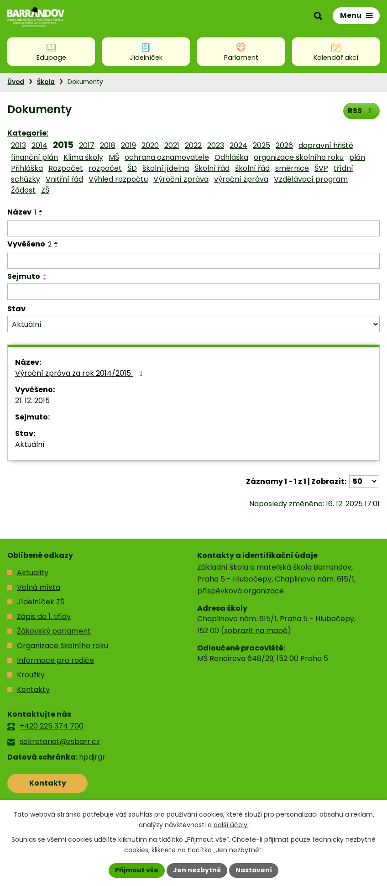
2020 (150, 145)
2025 (261, 145)
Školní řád (212, 168)
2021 (171, 145)
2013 (18, 145)
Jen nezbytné (197, 870)
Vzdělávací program (311, 179)
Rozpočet (65, 168)
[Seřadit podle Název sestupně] (41, 214)
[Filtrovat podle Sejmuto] (193, 291)
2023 (215, 145)
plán (357, 157)
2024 (238, 145)
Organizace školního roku (62, 645)
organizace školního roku (299, 157)
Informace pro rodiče (55, 660)
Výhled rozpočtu (118, 179)
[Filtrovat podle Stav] (193, 324)
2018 (107, 145)
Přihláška (27, 168)
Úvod (15, 82)
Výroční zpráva (181, 179)
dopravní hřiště (325, 145)
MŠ (114, 157)
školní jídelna (165, 168)
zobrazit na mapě (256, 630)
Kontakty (33, 689)
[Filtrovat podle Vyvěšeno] (193, 261)
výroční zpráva (241, 179)
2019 (128, 145)
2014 (39, 145)
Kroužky (31, 675)
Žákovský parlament (54, 631)
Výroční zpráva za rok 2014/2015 (80, 373)
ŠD (132, 168)
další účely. (231, 824)
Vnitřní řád (64, 179)
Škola (46, 82)
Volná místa (38, 587)
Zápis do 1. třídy (44, 616)
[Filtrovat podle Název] (193, 228)
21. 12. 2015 (32, 400)
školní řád (252, 168)
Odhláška (231, 157)
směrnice (292, 168)
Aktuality (32, 572)
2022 (193, 145)
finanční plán (34, 157)
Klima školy (83, 157)
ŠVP (321, 168)
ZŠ (45, 190)
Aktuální (30, 444)
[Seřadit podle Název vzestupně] (41, 211)
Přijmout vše (136, 870)
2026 (284, 145)
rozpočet (105, 168)
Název (21, 212)
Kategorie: (27, 133)
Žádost (23, 190)
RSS (361, 110)
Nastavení (253, 870)
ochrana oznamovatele (167, 157)
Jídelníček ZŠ (40, 602)
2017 (86, 145)
